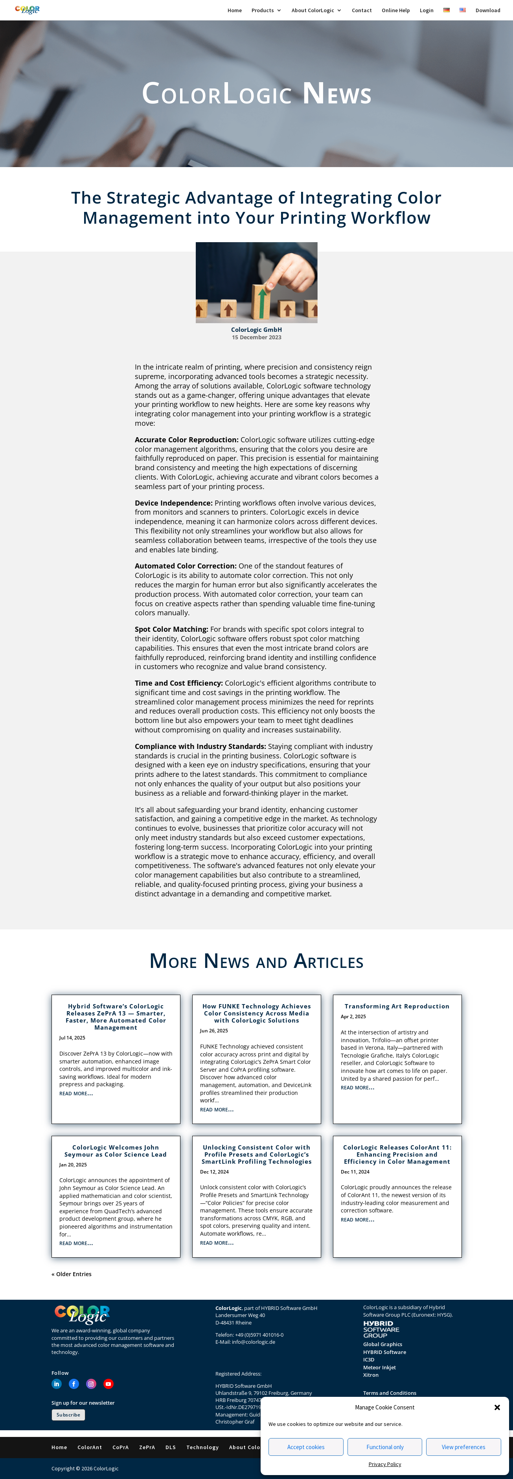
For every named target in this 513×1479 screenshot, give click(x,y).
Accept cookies (306, 1447)
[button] (497, 1407)
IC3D (369, 1359)
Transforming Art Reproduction (397, 1006)
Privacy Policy (385, 1464)
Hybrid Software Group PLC (404, 1311)
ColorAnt (89, 1447)
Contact (362, 10)
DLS (170, 1447)
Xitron (371, 1374)
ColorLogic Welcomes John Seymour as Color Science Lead (115, 1150)
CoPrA (120, 1447)
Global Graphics (382, 1344)
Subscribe (69, 1414)
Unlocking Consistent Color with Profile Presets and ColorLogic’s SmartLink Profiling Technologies (257, 1154)
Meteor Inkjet (379, 1367)
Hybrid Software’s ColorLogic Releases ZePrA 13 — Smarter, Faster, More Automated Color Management (116, 1016)
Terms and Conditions (389, 1392)
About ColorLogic (313, 10)
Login (427, 10)
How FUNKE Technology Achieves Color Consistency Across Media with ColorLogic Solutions (256, 1013)
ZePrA (147, 1447)
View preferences (463, 1447)
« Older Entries (71, 1274)
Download (488, 10)
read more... (76, 1092)
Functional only (385, 1447)
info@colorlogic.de (253, 1341)
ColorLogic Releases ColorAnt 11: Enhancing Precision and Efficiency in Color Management (397, 1154)
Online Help (396, 10)
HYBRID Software (384, 1352)
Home (235, 10)
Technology (202, 1447)
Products (263, 10)
